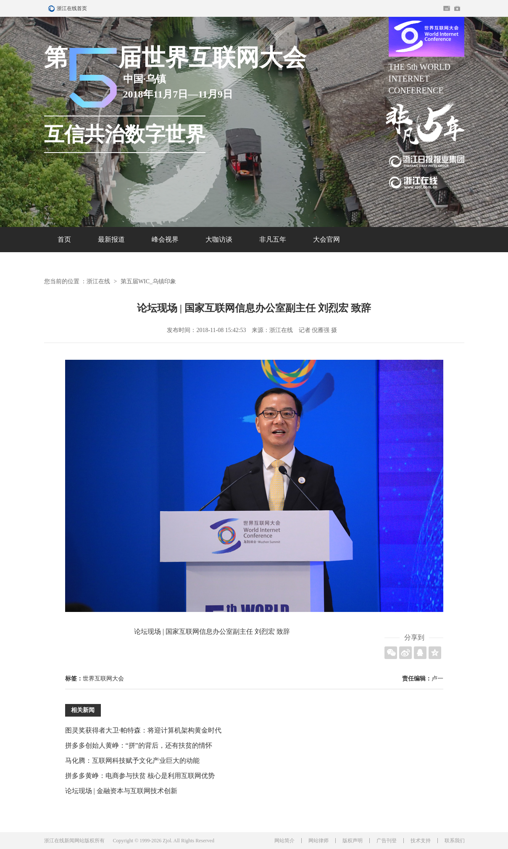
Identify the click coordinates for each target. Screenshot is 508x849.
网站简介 (284, 840)
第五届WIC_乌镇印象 (148, 281)
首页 (64, 239)
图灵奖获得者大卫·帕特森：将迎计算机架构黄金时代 (143, 730)
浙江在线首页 (52, 8)
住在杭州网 (446, 8)
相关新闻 (83, 710)
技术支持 (421, 840)
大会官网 (326, 239)
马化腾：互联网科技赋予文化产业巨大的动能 (132, 760)
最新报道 (111, 239)
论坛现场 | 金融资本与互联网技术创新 (121, 790)
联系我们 (455, 840)
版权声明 (352, 840)
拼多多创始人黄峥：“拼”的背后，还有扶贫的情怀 (138, 745)
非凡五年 (272, 239)
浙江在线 (98, 281)
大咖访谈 (218, 239)
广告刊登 (386, 840)
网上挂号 (457, 8)
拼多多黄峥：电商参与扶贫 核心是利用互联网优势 (140, 775)
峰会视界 (165, 239)
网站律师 (318, 840)
